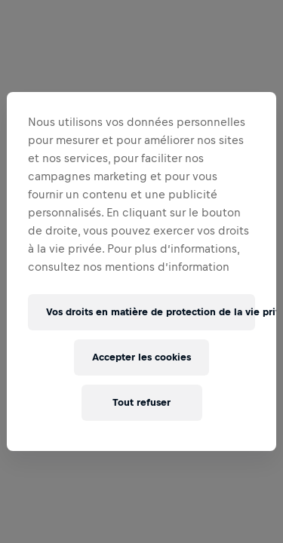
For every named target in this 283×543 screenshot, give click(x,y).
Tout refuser (141, 402)
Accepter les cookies (141, 357)
